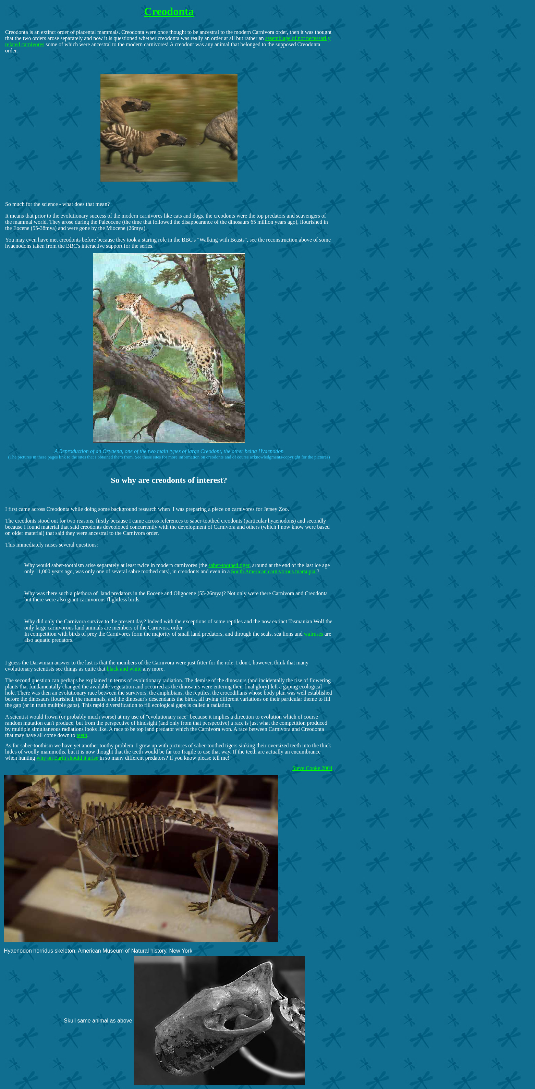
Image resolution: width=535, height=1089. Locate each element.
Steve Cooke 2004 (312, 768)
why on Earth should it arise (68, 758)
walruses (313, 634)
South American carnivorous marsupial (274, 571)
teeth (81, 735)
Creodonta (169, 11)
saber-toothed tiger (228, 565)
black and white (124, 669)
